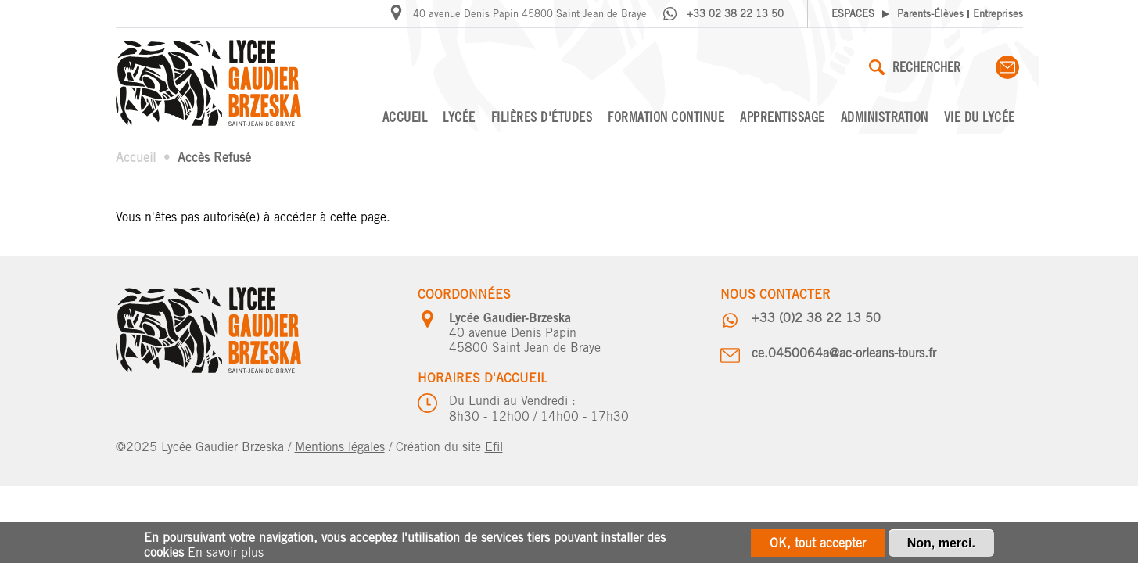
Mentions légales (340, 446)
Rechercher (914, 67)
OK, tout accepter (818, 545)
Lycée (459, 117)
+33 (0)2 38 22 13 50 (816, 317)
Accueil (405, 117)
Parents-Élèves (930, 14)
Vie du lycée (979, 117)
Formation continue (666, 117)
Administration (884, 117)
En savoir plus (226, 554)
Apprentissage (782, 117)
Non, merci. (941, 545)
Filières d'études (542, 117)
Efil (494, 446)
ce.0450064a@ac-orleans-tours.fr (844, 353)
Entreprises (998, 14)
